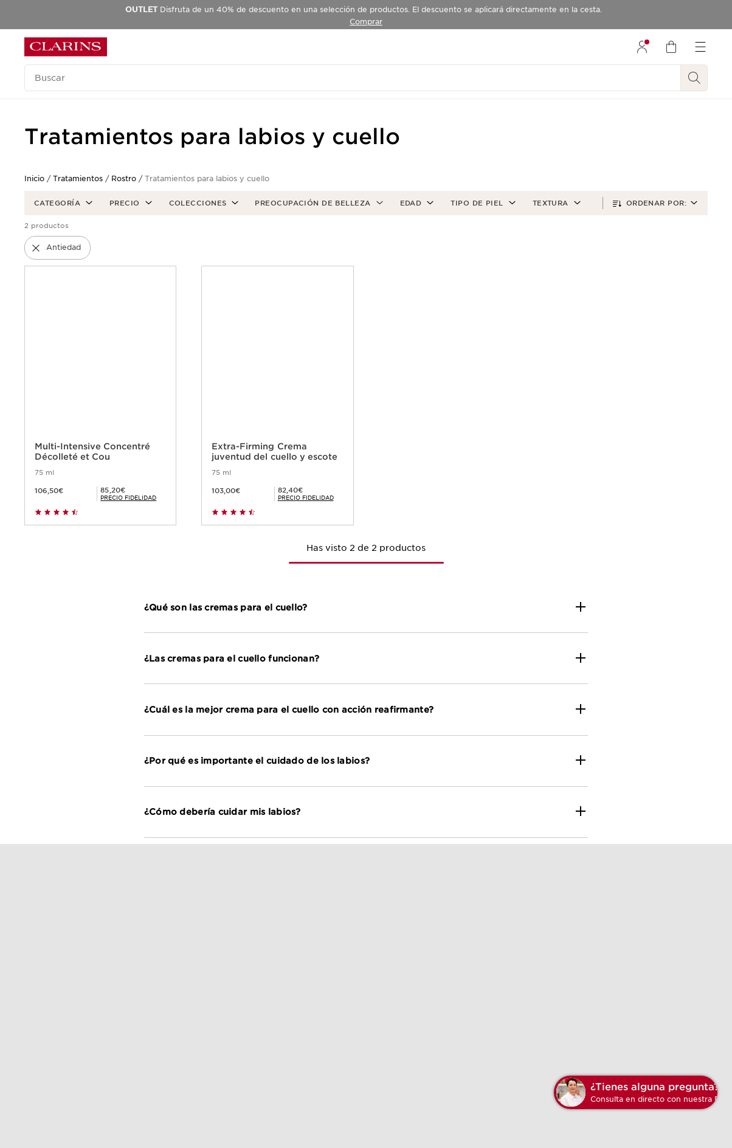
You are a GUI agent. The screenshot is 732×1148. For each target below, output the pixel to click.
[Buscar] (352, 77)
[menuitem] (642, 47)
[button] (62, 203)
